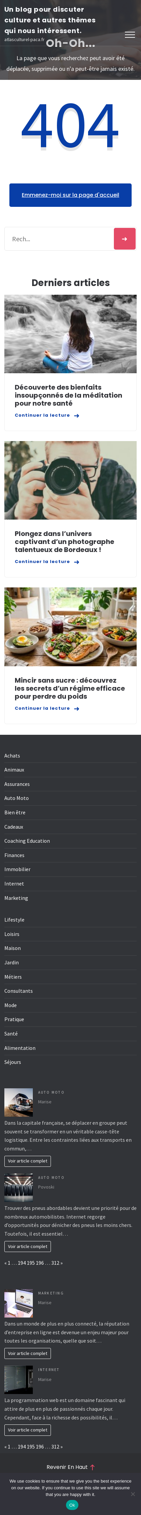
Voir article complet (27, 1161)
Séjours (12, 1062)
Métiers (13, 976)
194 (22, 1262)
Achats (12, 755)
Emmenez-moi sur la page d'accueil (70, 195)
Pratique (14, 1019)
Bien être (14, 812)
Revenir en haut (70, 1467)
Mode (10, 1005)
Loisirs (11, 934)
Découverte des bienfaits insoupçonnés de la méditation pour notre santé (68, 395)
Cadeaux (13, 826)
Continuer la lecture (42, 415)
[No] (132, 1494)
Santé (11, 1033)
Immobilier (17, 869)
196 (40, 1262)
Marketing (16, 897)
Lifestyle (14, 919)
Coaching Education (27, 840)
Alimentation (20, 1048)
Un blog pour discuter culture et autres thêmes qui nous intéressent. (50, 20)
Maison (12, 948)
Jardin (11, 962)
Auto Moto (16, 798)
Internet (14, 883)
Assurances (17, 784)
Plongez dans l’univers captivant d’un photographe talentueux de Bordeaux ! (64, 541)
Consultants (18, 990)
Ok (72, 1505)
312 (55, 1262)
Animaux (14, 769)
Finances (14, 855)
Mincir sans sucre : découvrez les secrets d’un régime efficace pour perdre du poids (70, 688)
